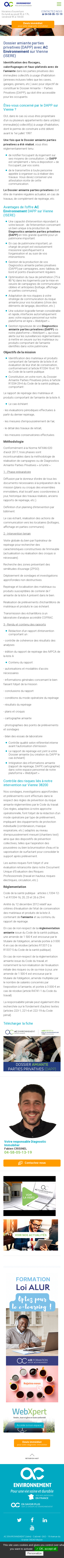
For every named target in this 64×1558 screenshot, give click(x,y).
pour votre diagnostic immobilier (32, 24)
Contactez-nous (32, 1163)
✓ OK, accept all (46, 1548)
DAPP (48, 105)
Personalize (34, 1553)
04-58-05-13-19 (53, 14)
